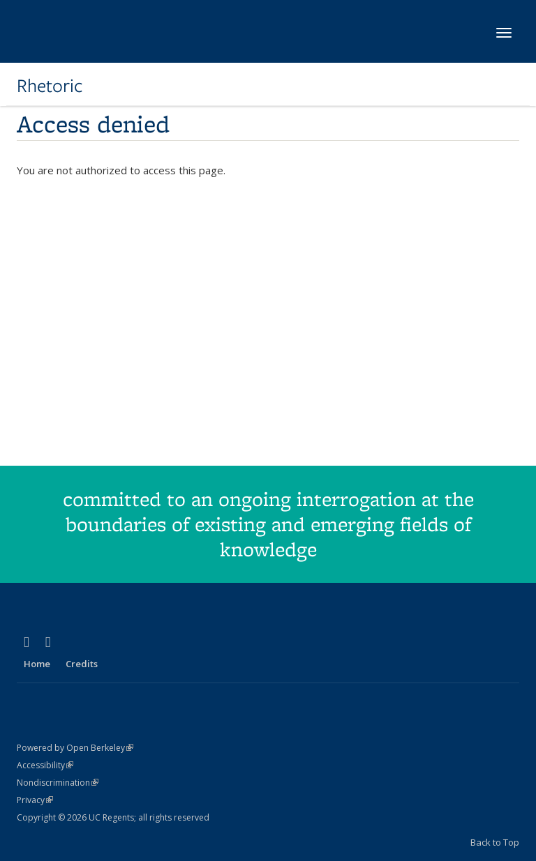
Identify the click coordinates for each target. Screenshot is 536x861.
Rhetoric (50, 85)
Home (37, 663)
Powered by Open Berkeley (75, 748)
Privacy (35, 800)
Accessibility (45, 765)
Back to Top (494, 842)
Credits (82, 663)
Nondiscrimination (57, 782)
